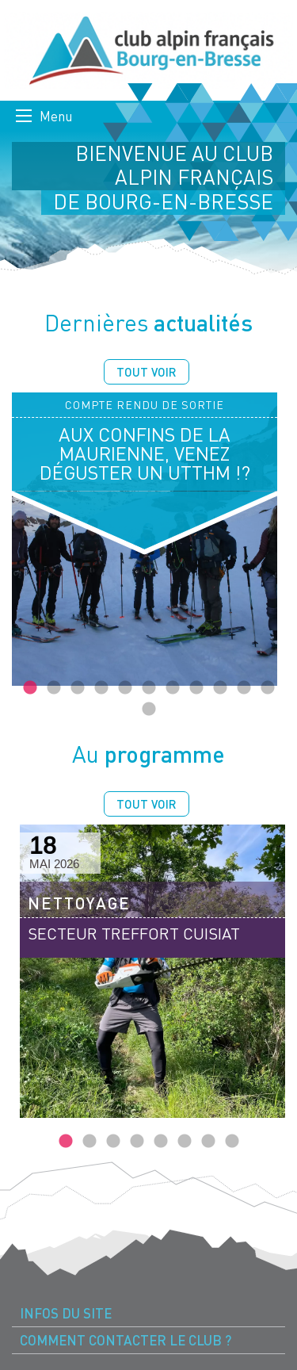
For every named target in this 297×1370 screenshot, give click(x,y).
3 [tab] (78, 688)
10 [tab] (244, 688)
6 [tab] (149, 688)
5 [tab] (125, 688)
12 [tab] (149, 710)
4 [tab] (101, 688)
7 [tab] (173, 688)
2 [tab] (54, 688)
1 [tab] (30, 688)
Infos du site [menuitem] (66, 1313)
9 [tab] (220, 688)
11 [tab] (268, 688)
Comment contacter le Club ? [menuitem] (125, 1340)
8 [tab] (196, 688)
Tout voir (146, 372)
